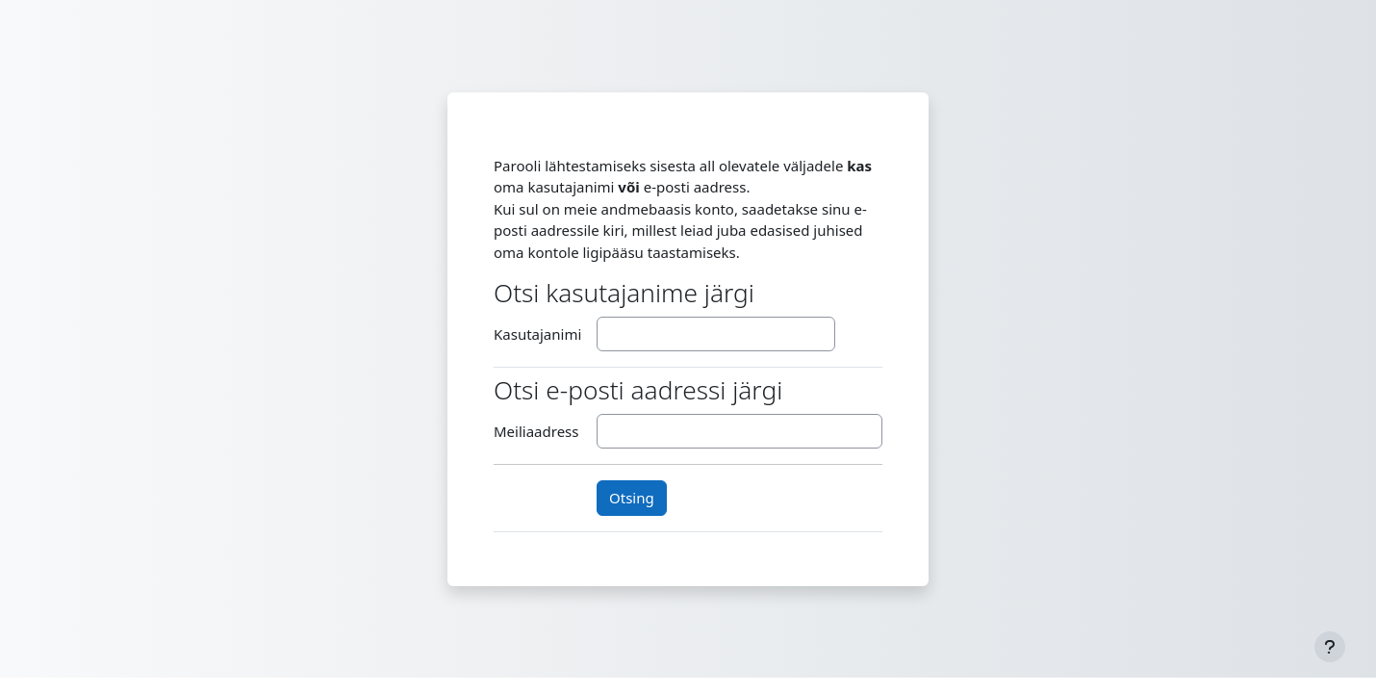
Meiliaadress (536, 431)
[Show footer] (1329, 646)
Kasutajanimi (537, 334)
